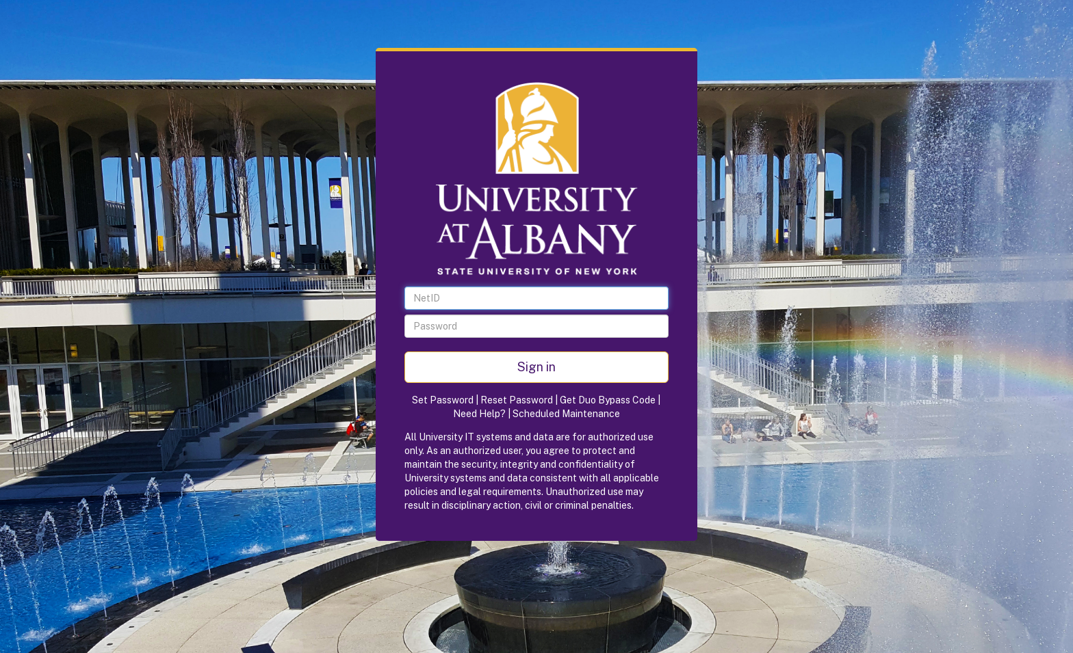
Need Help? (479, 413)
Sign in (536, 367)
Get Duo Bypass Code (608, 400)
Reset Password (516, 400)
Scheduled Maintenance (566, 413)
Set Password (443, 400)
